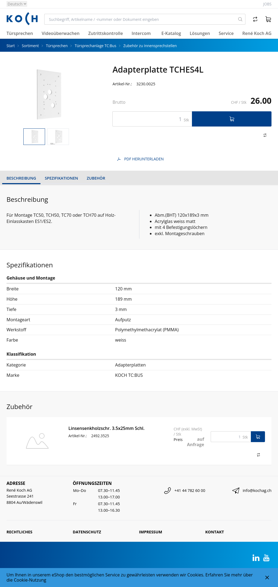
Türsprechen (57, 45)
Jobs (267, 4)
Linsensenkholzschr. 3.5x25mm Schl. (106, 428)
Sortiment (30, 45)
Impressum (150, 531)
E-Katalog (171, 33)
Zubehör (96, 178)
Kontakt (214, 531)
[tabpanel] (46, 94)
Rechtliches (19, 531)
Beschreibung (21, 178)
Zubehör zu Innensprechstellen (150, 45)
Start (11, 45)
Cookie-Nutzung (30, 580)
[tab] (34, 136)
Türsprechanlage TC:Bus (95, 45)
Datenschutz (87, 531)
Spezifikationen (61, 178)
